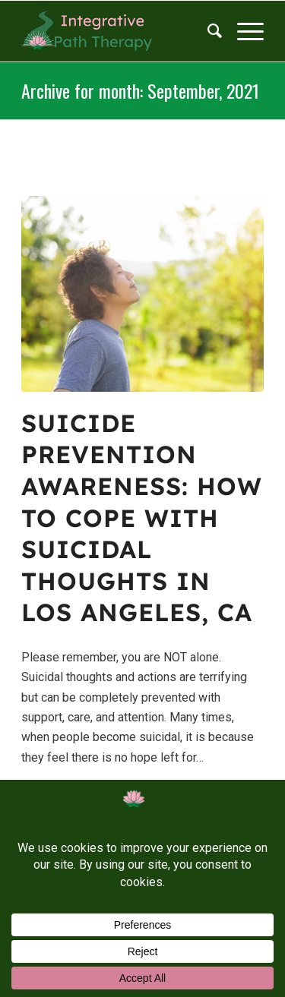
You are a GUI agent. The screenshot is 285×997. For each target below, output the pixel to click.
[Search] (207, 31)
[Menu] (243, 31)
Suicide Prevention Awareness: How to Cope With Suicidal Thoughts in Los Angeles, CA (141, 518)
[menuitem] (207, 31)
